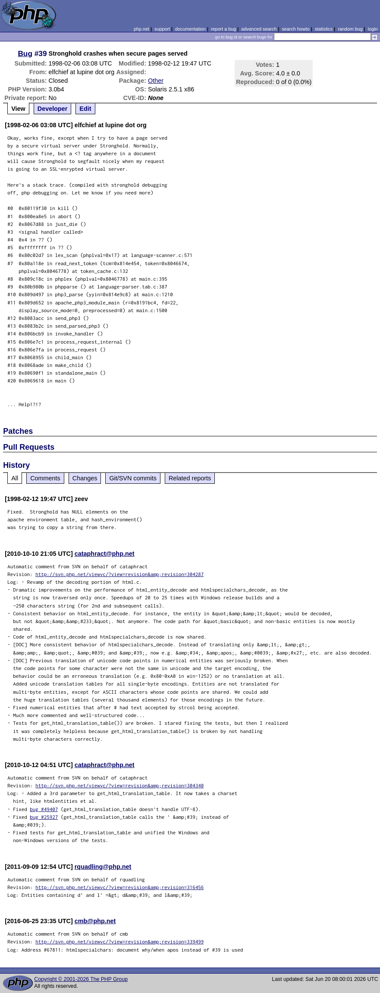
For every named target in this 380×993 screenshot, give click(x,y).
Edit (85, 108)
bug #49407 (44, 809)
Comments (45, 478)
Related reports (190, 478)
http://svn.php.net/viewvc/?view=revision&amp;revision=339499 (119, 941)
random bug (350, 28)
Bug (25, 53)
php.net (141, 28)
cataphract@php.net (105, 553)
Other (155, 80)
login (373, 28)
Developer (53, 108)
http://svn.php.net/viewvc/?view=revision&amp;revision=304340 (119, 785)
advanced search (258, 28)
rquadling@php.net (103, 866)
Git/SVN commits (133, 478)
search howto (295, 28)
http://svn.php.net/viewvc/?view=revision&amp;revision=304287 (119, 574)
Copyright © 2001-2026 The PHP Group (81, 979)
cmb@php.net (95, 921)
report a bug (223, 28)
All (14, 478)
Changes (84, 478)
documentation (190, 28)
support (162, 28)
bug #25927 (44, 817)
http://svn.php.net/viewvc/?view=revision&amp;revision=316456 (119, 887)
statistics (324, 28)
